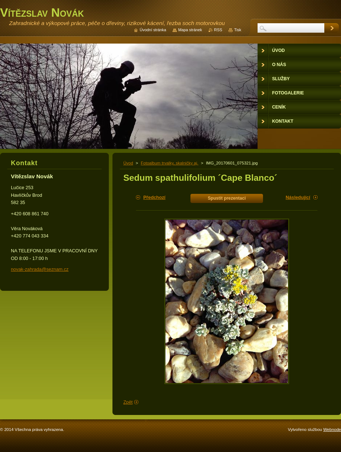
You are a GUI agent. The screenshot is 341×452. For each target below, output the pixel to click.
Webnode (332, 429)
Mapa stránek (190, 30)
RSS (218, 30)
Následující (297, 197)
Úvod (128, 163)
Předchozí (154, 197)
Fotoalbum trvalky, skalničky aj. (169, 163)
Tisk (237, 30)
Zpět (128, 402)
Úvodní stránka (153, 30)
